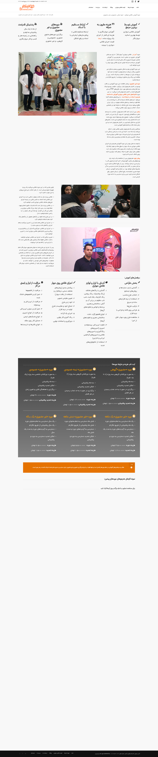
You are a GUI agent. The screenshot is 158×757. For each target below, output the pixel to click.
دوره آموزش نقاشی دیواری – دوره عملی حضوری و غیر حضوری (121, 15)
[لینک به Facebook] (135, 1)
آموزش (134, 54)
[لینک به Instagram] (132, 1)
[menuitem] (137, 7)
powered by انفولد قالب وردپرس (102, 753)
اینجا (100, 39)
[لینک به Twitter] (138, 1)
